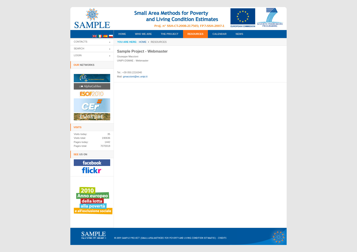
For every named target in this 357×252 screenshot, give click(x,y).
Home (142, 42)
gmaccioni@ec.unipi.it (135, 76)
